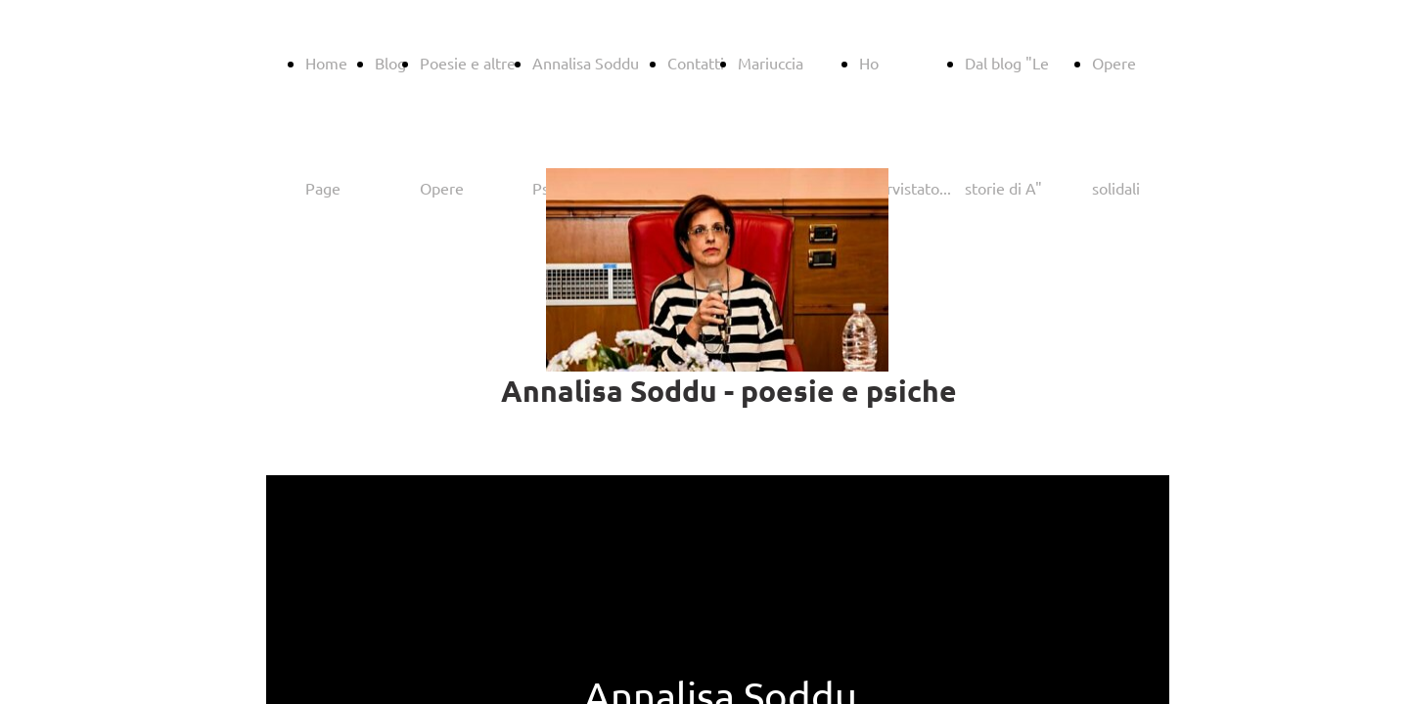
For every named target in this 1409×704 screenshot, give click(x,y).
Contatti (695, 62)
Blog (390, 62)
